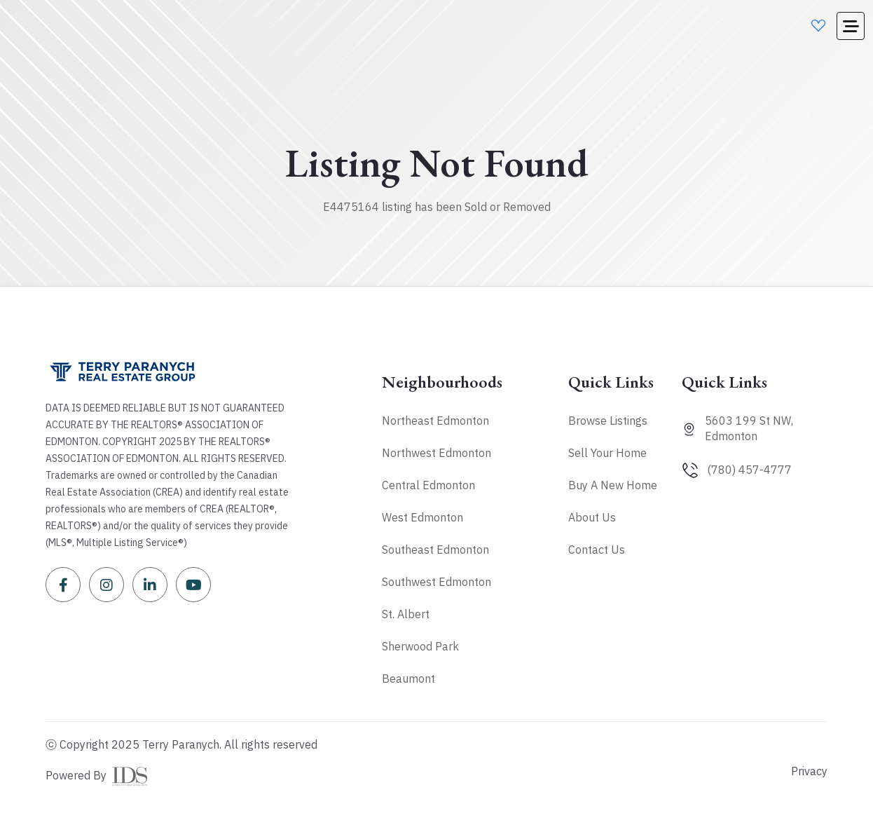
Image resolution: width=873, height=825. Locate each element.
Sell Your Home (607, 453)
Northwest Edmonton (436, 453)
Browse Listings (607, 421)
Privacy (809, 771)
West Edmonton (422, 517)
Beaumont (408, 678)
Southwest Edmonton (436, 582)
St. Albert (405, 614)
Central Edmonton (428, 485)
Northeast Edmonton (435, 421)
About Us (592, 517)
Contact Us (596, 550)
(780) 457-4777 (749, 470)
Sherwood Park (420, 646)
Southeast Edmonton (435, 550)
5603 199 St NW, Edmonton (749, 428)
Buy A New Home (612, 485)
